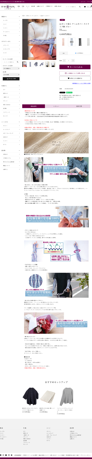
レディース (6, 45)
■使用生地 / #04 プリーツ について (33, 154)
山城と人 (5, 169)
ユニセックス (6, 49)
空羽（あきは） (7, 104)
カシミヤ (5, 116)
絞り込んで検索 (11, 79)
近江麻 (4, 108)
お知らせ (5, 154)
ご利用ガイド (25, 455)
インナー (5, 28)
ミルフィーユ (6, 112)
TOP (23, 15)
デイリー (5, 125)
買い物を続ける (64, 99)
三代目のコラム (7, 158)
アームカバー (6, 31)
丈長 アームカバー (45, 15)
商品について (6, 165)
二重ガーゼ (6, 97)
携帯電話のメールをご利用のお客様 (81, 83)
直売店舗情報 (17, 455)
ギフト (4, 144)
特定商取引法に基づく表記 (72, 455)
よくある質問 (34, 455)
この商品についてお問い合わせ (75, 73)
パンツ (4, 24)
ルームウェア (6, 129)
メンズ (4, 52)
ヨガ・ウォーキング (8, 133)
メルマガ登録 (61, 455)
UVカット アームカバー (32, 15)
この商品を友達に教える (66, 97)
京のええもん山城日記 (8, 162)
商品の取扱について (43, 455)
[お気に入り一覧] (85, 7)
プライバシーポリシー (85, 455)
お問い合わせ (53, 455)
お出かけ (5, 137)
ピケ (4, 89)
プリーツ (5, 101)
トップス (5, 20)
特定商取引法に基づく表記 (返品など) (70, 95)
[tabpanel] (39, 39)
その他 (4, 35)
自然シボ (5, 93)
